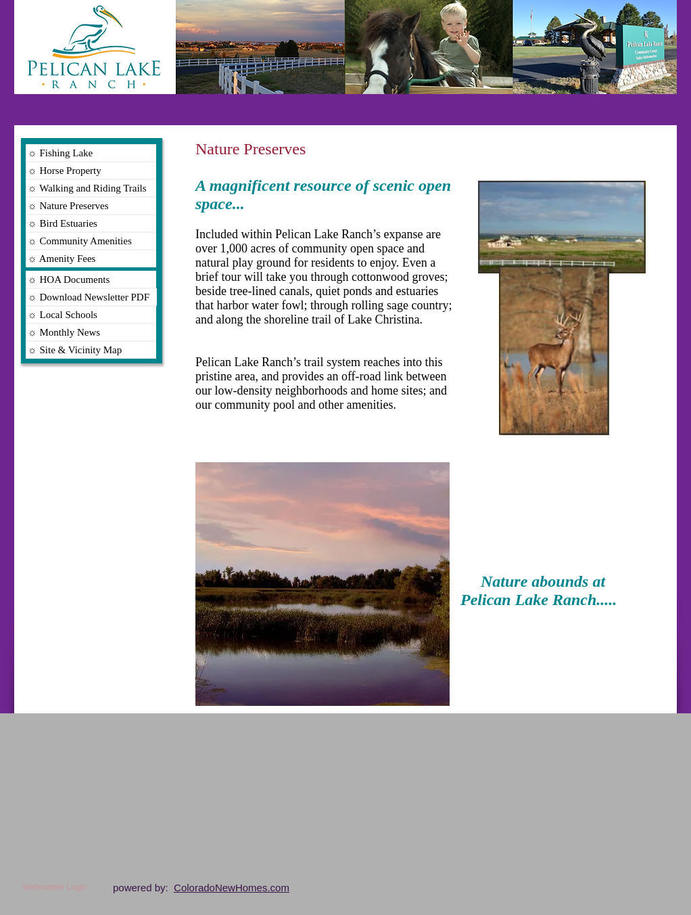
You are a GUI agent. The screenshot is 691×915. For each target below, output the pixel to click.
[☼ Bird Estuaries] (91, 223)
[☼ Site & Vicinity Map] (91, 350)
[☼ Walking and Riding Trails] (91, 188)
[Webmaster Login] (54, 887)
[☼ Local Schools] (91, 314)
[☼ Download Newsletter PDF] (91, 297)
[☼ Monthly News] (91, 332)
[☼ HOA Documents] (91, 279)
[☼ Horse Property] (91, 170)
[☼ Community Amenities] (91, 241)
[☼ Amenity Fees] (91, 258)
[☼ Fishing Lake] (91, 153)
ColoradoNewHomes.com (231, 887)
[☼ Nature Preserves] (91, 206)
